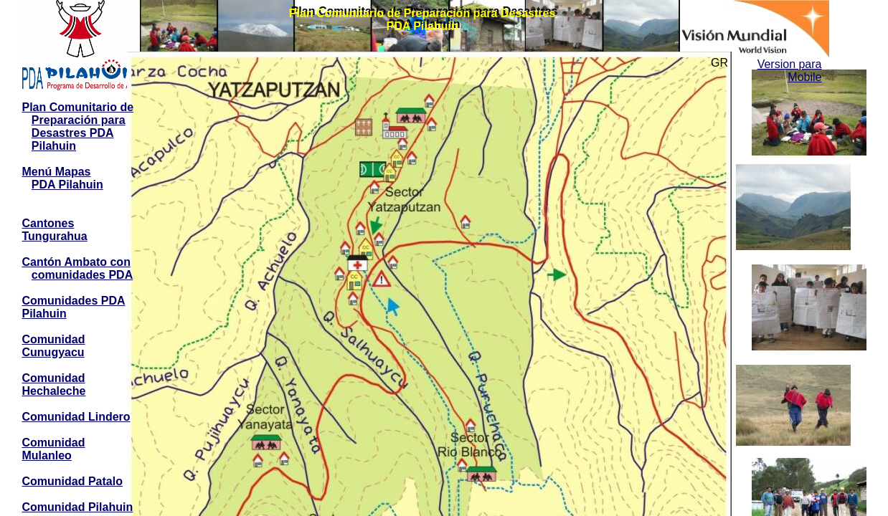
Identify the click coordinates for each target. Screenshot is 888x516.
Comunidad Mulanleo (53, 449)
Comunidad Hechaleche (54, 384)
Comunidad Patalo (72, 481)
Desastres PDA (73, 133)
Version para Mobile (789, 70)
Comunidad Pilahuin (77, 507)
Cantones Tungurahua (55, 229)
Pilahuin (54, 146)
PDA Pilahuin (67, 184)
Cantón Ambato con (76, 262)
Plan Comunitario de (78, 107)
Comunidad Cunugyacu (53, 345)
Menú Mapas (56, 172)
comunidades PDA (82, 275)
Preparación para (79, 120)
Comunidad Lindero (76, 417)
